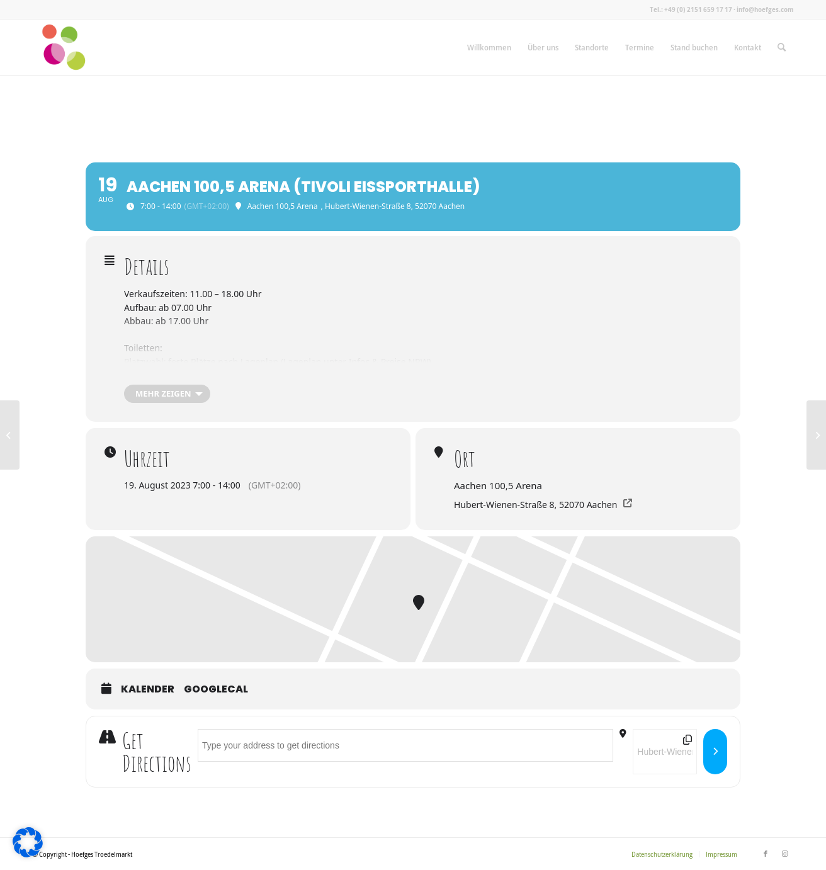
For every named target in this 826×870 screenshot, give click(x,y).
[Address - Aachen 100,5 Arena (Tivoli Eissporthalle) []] (405, 745)
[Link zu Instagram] (784, 853)
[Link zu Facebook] (765, 853)
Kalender (147, 689)
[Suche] (781, 47)
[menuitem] (489, 47)
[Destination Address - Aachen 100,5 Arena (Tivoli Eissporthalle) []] (665, 751)
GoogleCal (216, 689)
